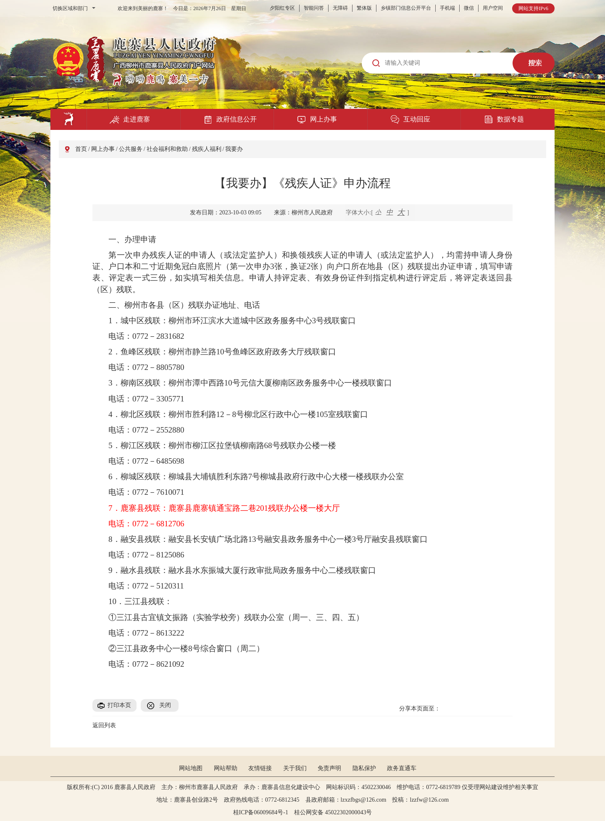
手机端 (447, 8)
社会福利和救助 (167, 149)
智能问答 (314, 8)
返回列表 (104, 725)
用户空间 (493, 8)
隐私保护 (364, 768)
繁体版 (364, 8)
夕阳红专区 (282, 8)
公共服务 (130, 149)
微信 (469, 8)
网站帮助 (225, 768)
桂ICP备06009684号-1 (260, 812)
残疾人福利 (206, 149)
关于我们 (295, 768)
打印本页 (119, 705)
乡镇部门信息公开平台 (406, 8)
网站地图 (191, 768)
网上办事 (103, 149)
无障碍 (340, 8)
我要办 (234, 149)
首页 (81, 149)
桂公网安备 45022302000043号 (336, 812)
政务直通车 (401, 768)
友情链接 (260, 768)
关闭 (165, 705)
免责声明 (329, 768)
